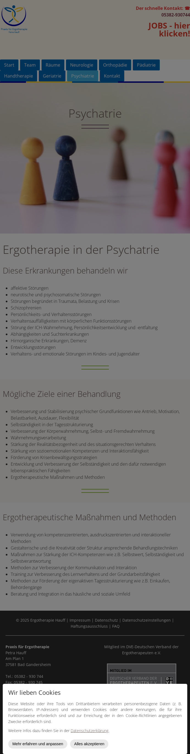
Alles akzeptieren (89, 744)
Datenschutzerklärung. (90, 730)
